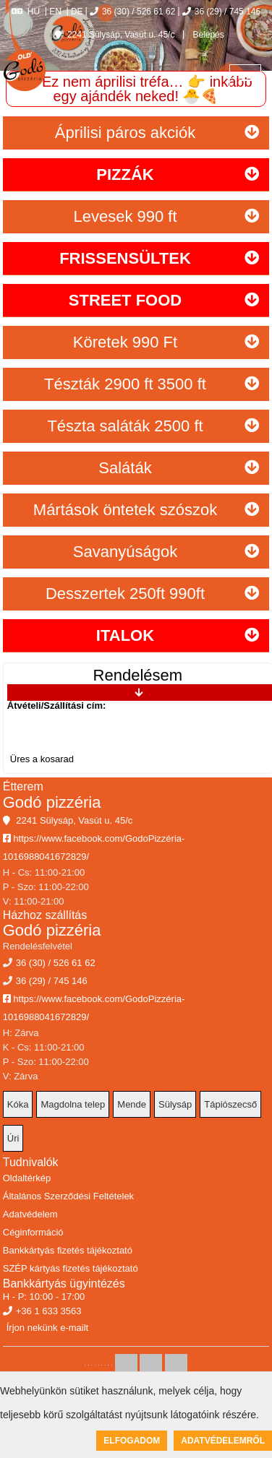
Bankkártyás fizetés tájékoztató (67, 1250)
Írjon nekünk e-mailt (47, 1327)
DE (77, 12)
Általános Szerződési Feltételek (68, 1196)
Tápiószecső (230, 1104)
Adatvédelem (30, 1214)
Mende (131, 1104)
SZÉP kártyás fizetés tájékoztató (70, 1268)
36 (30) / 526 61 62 (132, 12)
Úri (13, 1138)
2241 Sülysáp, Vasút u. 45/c (115, 35)
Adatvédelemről (223, 1441)
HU (26, 12)
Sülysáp (175, 1104)
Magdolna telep (73, 1104)
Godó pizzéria (52, 802)
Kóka (18, 1104)
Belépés (207, 35)
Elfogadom (131, 1441)
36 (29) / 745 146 (221, 12)
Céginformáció (33, 1232)
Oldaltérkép (27, 1178)
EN (55, 12)
